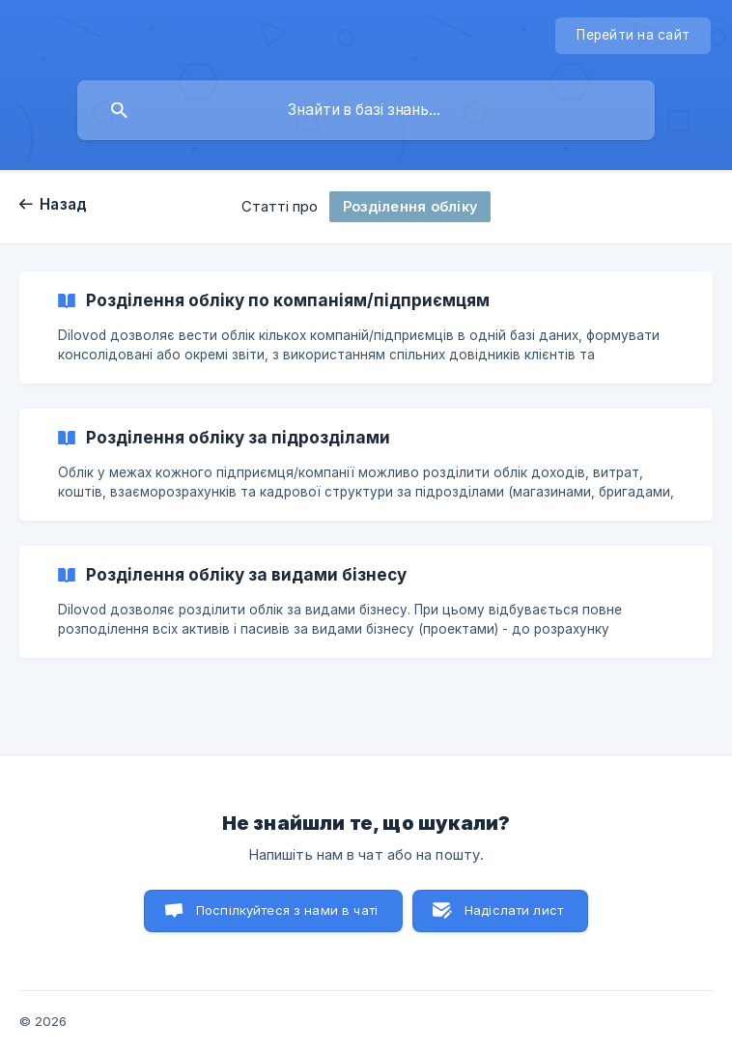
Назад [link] (63, 204)
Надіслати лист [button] (514, 910)
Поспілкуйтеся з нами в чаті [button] (287, 910)
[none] (633, 35)
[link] (366, 327)
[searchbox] (366, 110)
